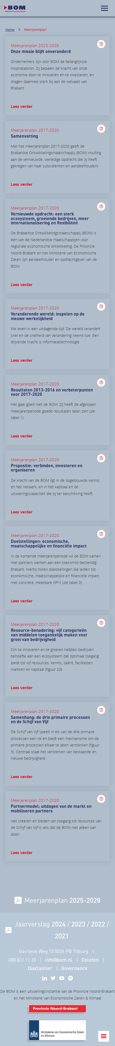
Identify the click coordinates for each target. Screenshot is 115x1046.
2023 (78, 924)
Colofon (90, 960)
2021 (62, 936)
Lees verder (21, 106)
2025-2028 (84, 900)
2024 (59, 924)
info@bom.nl (58, 960)
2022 (98, 924)
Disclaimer (40, 968)
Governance (74, 968)
